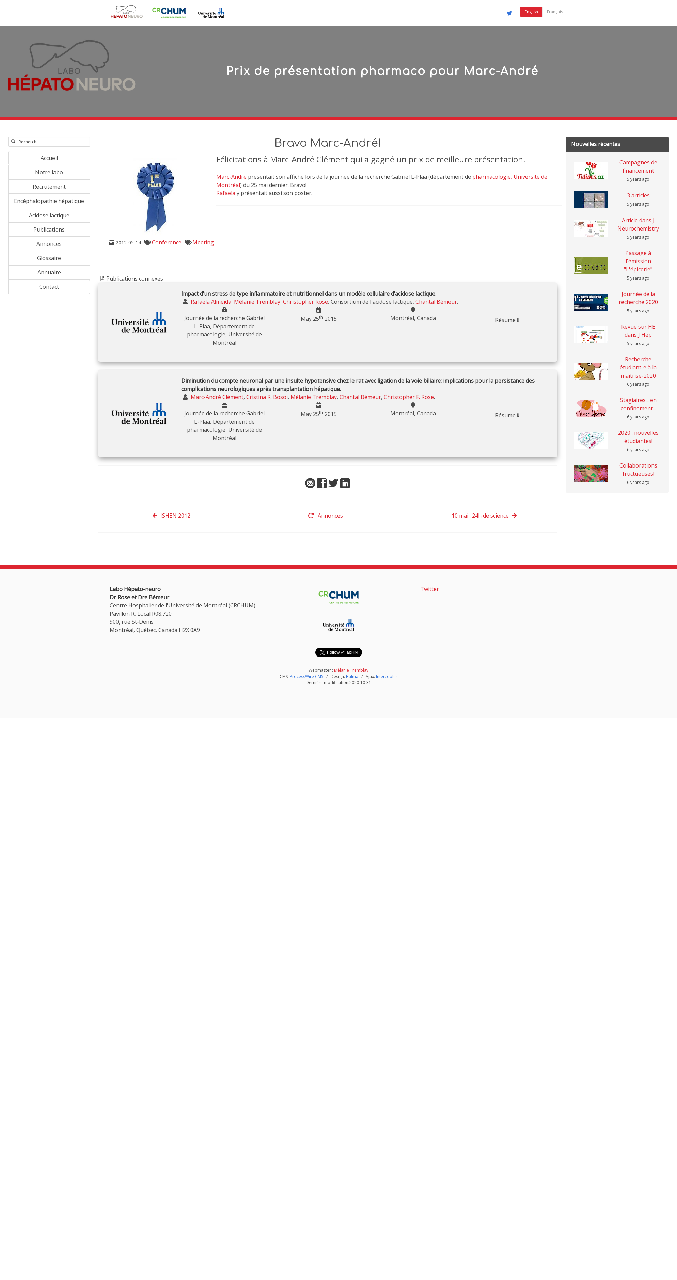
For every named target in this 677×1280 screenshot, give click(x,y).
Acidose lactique (49, 215)
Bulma (352, 676)
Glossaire (49, 258)
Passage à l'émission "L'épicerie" (638, 261)
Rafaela (225, 193)
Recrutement (49, 186)
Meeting (203, 242)
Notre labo (49, 172)
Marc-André (231, 176)
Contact (49, 286)
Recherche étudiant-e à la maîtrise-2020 (638, 367)
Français (555, 12)
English (531, 12)
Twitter (429, 589)
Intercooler (386, 676)
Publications (49, 229)
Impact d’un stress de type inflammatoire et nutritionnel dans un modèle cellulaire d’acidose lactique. (308, 293)
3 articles (638, 195)
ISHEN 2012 (171, 515)
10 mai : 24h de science (484, 515)
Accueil (49, 158)
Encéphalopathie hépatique (49, 201)
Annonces (49, 244)
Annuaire (49, 272)
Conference (167, 242)
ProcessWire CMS (306, 676)
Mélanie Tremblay (351, 670)
